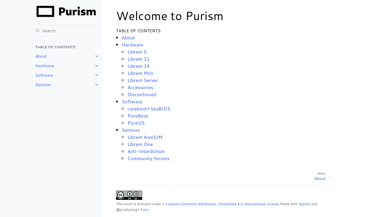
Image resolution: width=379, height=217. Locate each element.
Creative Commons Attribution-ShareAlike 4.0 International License (222, 203)
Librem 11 (138, 58)
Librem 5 (137, 51)
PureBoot (137, 115)
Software (44, 75)
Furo (145, 209)
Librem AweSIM (145, 137)
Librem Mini (140, 73)
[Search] (66, 30)
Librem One (140, 144)
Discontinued (141, 94)
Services (43, 85)
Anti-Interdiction (145, 151)
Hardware (44, 66)
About (41, 56)
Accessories (140, 87)
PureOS (135, 122)
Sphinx (304, 203)
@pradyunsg (126, 209)
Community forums (148, 158)
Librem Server (142, 80)
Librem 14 (138, 65)
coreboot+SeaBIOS (149, 108)
